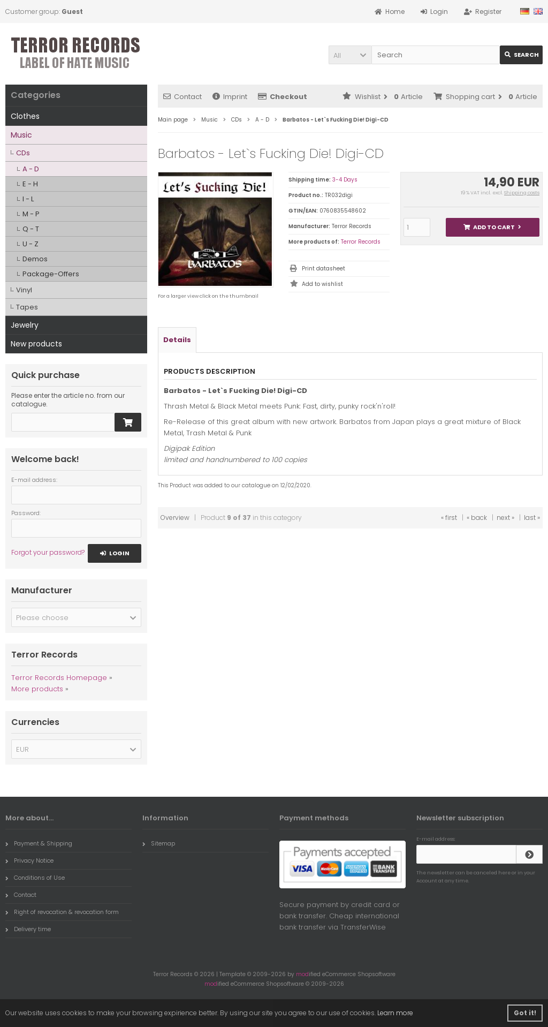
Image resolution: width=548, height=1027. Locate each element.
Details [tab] (177, 340)
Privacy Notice (29, 860)
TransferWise (363, 927)
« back (477, 517)
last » (532, 517)
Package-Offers (50, 274)
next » (505, 517)
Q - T (30, 229)
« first (449, 517)
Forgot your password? (48, 552)
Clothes (25, 116)
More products (37, 689)
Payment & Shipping (38, 843)
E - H (30, 184)
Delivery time (28, 929)
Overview (175, 517)
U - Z (30, 244)
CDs (23, 153)
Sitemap (158, 843)
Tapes (27, 307)
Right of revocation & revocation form (62, 912)
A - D (30, 169)
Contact (182, 97)
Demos (35, 259)
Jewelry (25, 325)
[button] (350, 55)
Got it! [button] (525, 1012)
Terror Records (360, 242)
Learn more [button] (395, 1012)
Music (21, 135)
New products (36, 343)
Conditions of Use (35, 877)
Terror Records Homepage (59, 678)
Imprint (229, 97)
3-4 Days (344, 180)
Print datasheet (323, 269)
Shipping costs (521, 193)
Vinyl (24, 290)
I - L (28, 199)
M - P (31, 214)
